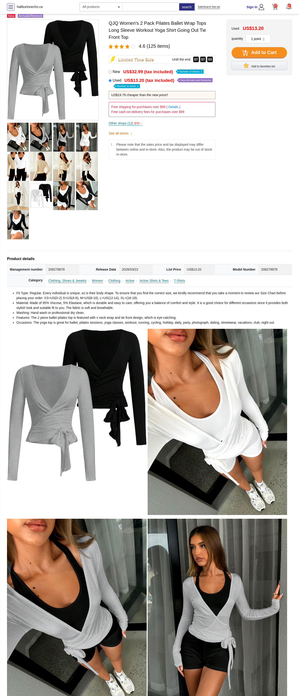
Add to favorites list (259, 65)
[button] (289, 6)
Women (97, 281)
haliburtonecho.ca (30, 7)
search (187, 7)
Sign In (251, 7)
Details (173, 107)
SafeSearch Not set (209, 6)
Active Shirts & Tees (153, 281)
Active (129, 281)
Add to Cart (259, 53)
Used (163, 83)
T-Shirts (179, 281)
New (158, 71)
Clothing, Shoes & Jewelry (67, 281)
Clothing (114, 281)
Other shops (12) (125, 123)
